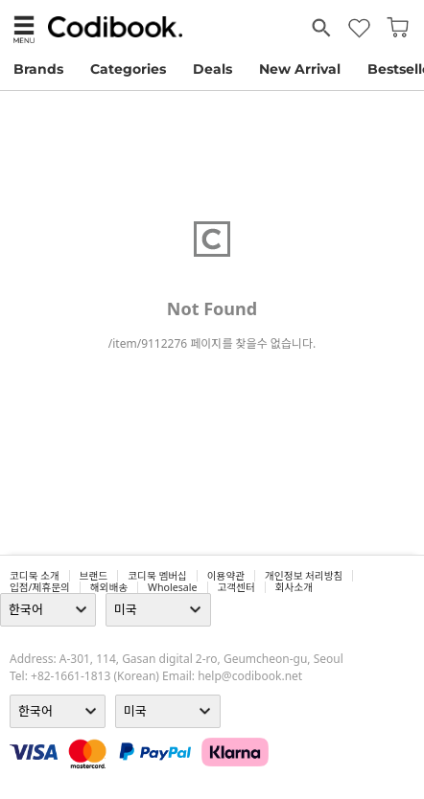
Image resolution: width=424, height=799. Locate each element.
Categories (128, 69)
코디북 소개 (34, 575)
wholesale (173, 587)
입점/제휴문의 (40, 587)
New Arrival (300, 69)
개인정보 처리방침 (303, 575)
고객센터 (236, 587)
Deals (212, 69)
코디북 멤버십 (157, 575)
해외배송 (109, 587)
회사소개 (294, 587)
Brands (38, 69)
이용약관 (226, 575)
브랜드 (93, 575)
